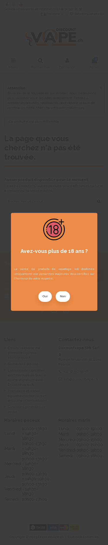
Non (63, 296)
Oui (45, 296)
